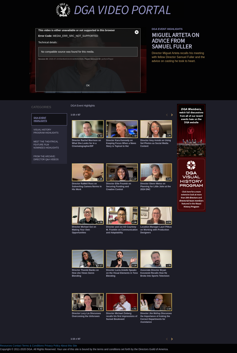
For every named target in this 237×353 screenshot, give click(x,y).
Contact (17, 345)
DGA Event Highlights (40, 119)
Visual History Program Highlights (46, 131)
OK (89, 85)
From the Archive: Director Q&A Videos (46, 158)
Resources (6, 345)
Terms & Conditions (33, 345)
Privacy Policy (52, 345)
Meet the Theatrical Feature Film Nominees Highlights (46, 144)
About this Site (69, 345)
